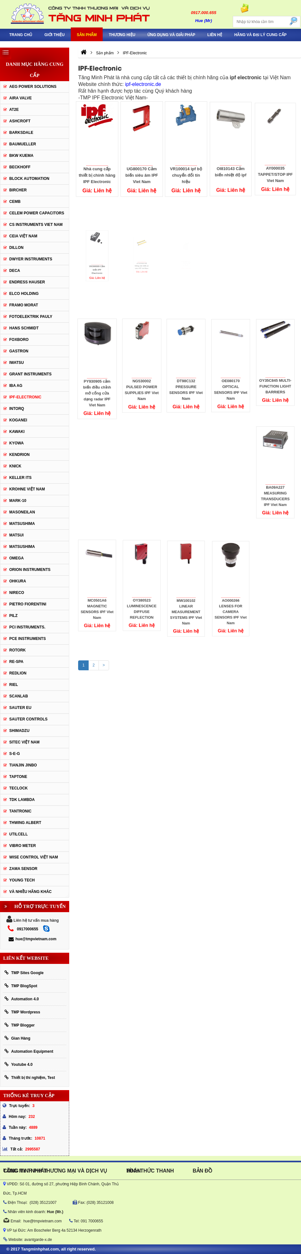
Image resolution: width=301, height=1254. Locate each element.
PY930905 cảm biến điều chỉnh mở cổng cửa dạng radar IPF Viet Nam (97, 381)
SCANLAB (18, 696)
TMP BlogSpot (20, 985)
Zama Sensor (23, 868)
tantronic (20, 811)
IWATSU (16, 362)
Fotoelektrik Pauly (30, 316)
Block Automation (29, 178)
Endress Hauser (27, 282)
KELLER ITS (20, 477)
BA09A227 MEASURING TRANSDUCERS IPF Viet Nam (275, 482)
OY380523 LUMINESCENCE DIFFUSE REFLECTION (142, 595)
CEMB (14, 201)
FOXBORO (19, 339)
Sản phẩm (87, 35)
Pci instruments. (27, 627)
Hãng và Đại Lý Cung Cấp (260, 35)
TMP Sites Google (24, 972)
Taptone (18, 776)
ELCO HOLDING (24, 293)
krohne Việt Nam (27, 489)
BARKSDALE (21, 132)
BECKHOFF (20, 167)
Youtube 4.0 (18, 1064)
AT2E (14, 109)
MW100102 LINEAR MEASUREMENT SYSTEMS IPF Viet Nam (186, 598)
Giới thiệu (54, 35)
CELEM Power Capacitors (36, 213)
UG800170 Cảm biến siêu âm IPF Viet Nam (141, 173)
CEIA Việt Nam (23, 236)
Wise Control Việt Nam (33, 857)
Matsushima (22, 546)
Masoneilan (22, 512)
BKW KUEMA (21, 155)
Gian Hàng (17, 1038)
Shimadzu (19, 730)
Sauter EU (20, 707)
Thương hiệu (122, 35)
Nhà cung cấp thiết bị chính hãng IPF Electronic (97, 173)
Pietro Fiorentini (27, 604)
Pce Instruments (27, 638)
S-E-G (14, 753)
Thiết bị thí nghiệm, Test (29, 1077)
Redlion (17, 673)
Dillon (16, 247)
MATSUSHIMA (22, 523)
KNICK (15, 466)
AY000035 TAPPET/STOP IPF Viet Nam (275, 165)
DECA (14, 270)
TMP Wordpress (22, 1012)
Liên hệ (214, 35)
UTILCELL (18, 834)
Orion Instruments (29, 569)
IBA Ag (15, 385)
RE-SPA (16, 661)
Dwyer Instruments (30, 259)
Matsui (16, 535)
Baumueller (22, 144)
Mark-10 (17, 500)
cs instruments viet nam (35, 224)
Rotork (17, 650)
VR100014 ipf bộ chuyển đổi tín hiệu (186, 171)
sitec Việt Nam (24, 742)
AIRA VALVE (20, 98)
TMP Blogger (19, 1025)
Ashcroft (20, 121)
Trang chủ (20, 35)
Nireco (16, 592)
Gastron (18, 351)
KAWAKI (17, 431)
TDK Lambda (22, 799)
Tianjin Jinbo (23, 765)
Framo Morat (23, 305)
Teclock (18, 788)
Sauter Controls (28, 719)
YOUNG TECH (22, 880)
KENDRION (19, 454)
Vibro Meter (22, 845)
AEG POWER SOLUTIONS (32, 86)
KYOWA (16, 443)
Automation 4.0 (21, 998)
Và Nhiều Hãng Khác (30, 891)
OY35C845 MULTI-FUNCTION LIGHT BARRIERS (275, 372)
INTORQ (16, 408)
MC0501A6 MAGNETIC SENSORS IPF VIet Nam (97, 595)
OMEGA (16, 558)
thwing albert (25, 822)
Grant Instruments (30, 374)
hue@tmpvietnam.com (32, 939)
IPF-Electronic (25, 397)
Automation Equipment (28, 1051)
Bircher (18, 190)
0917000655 (27, 929)
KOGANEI (18, 420)
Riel (13, 684)
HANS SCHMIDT (24, 328)
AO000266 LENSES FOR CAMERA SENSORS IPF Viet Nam (230, 597)
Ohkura (17, 581)
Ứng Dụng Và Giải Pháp (171, 35)
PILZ (13, 615)
